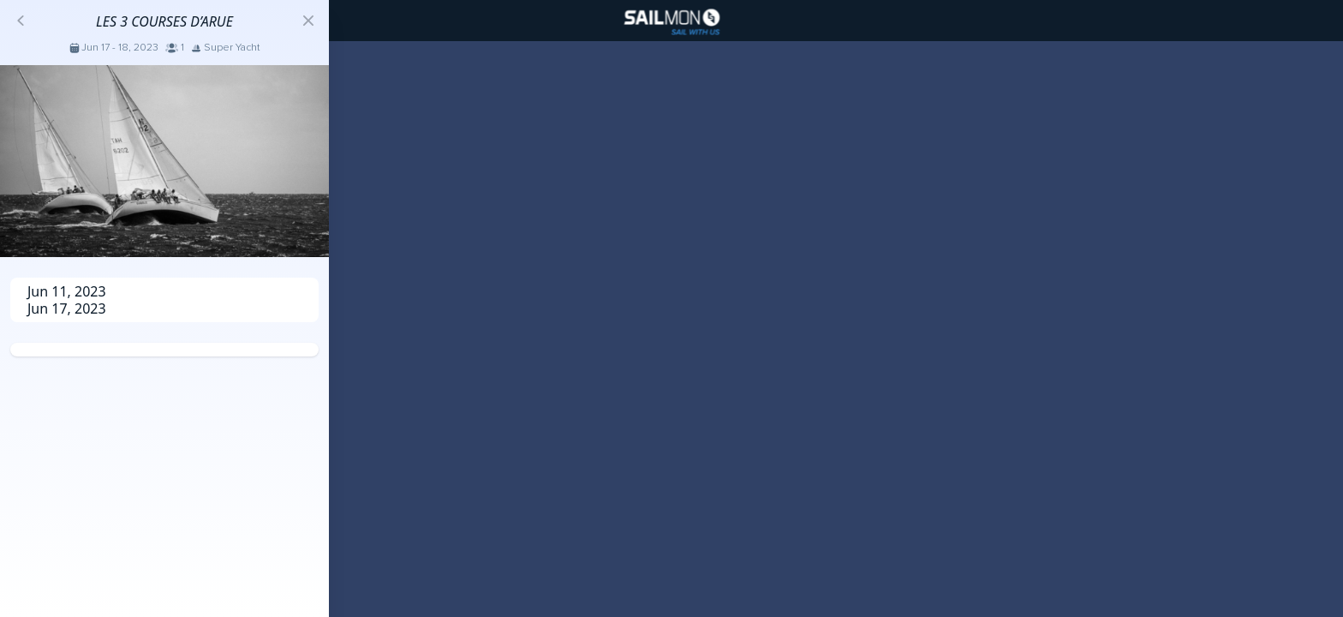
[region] (671, 308)
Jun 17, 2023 (66, 308)
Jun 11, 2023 (66, 291)
